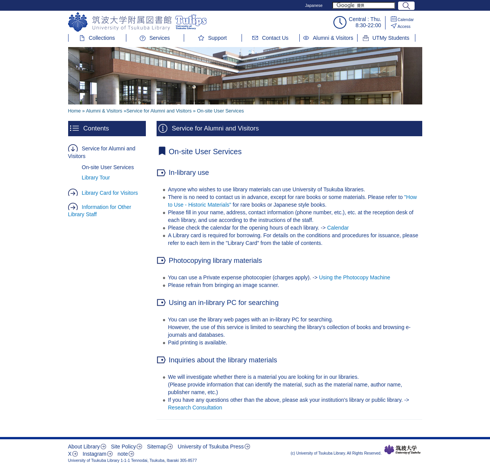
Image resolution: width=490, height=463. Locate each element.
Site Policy (123, 446)
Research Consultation (195, 407)
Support (217, 38)
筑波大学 (402, 449)
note (123, 454)
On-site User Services (108, 167)
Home (74, 111)
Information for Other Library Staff (99, 211)
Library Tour (96, 177)
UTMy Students (390, 38)
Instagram (94, 454)
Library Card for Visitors (110, 193)
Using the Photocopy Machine (354, 277)
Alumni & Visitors (333, 38)
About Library (84, 446)
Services (159, 38)
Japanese (314, 5)
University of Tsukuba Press (210, 446)
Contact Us (275, 38)
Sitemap (157, 446)
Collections (102, 38)
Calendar (406, 19)
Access (404, 26)
